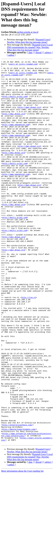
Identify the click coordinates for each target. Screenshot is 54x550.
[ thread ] (38, 52)
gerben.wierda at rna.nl (27, 32)
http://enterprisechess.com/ (17, 498)
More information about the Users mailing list (22, 547)
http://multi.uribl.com (14, 103)
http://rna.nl (28, 345)
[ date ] (30, 52)
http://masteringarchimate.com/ (19, 503)
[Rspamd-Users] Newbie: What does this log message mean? (28, 40)
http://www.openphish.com (15, 137)
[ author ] (11, 55)
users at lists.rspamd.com (23, 65)
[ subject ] (48, 52)
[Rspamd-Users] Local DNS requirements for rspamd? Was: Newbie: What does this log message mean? (30, 47)
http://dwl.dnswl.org (29, 116)
